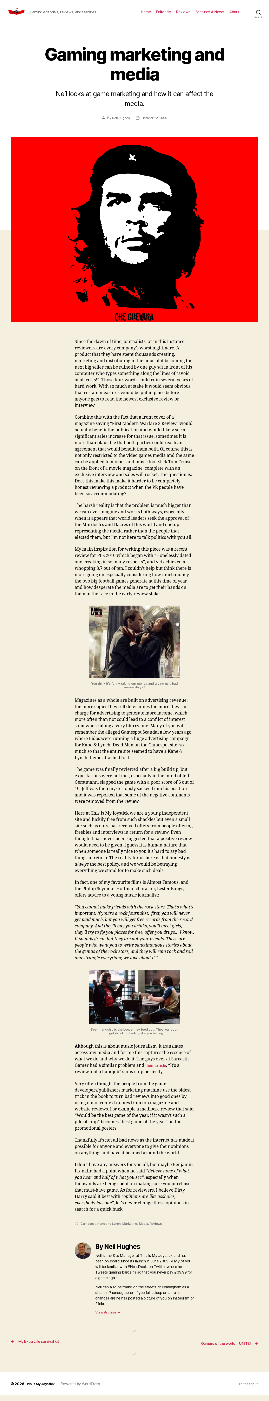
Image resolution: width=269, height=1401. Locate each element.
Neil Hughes (120, 124)
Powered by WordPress (84, 1389)
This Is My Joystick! (42, 1389)
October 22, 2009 (154, 124)
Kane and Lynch (110, 1229)
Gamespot (88, 1229)
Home (146, 15)
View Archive (107, 1318)
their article (157, 1071)
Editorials (163, 15)
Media (145, 1229)
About (234, 15)
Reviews (183, 15)
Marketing (131, 1229)
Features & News (210, 15)
